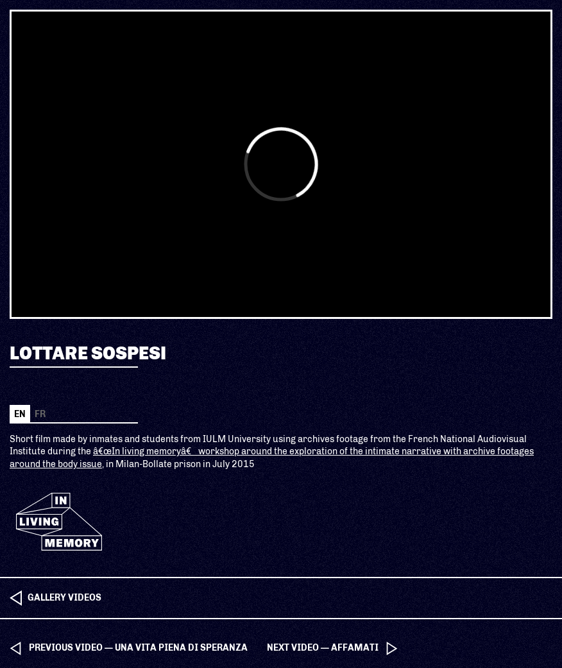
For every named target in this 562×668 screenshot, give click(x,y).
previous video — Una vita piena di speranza (138, 647)
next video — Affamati (323, 647)
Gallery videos (64, 597)
